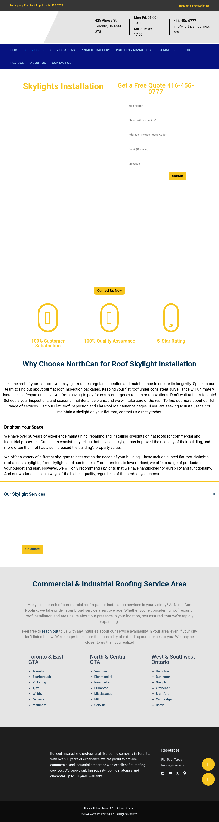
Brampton (101, 688)
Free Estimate (200, 5)
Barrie (160, 705)
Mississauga (103, 694)
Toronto (38, 671)
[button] (42, 50)
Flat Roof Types (171, 759)
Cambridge (164, 699)
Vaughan (100, 671)
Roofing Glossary (172, 765)
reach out (50, 631)
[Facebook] (163, 773)
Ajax (36, 688)
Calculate (32, 549)
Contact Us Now (109, 291)
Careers (130, 808)
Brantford (162, 694)
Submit (177, 176)
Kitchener (163, 688)
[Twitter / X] (177, 773)
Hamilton (162, 671)
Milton (98, 699)
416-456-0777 (54, 5)
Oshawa (38, 699)
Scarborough (42, 677)
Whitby (37, 694)
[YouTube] (170, 773)
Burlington (163, 677)
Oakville (99, 705)
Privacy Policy (92, 808)
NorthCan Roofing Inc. (102, 814)
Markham (39, 705)
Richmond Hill (104, 677)
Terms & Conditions (113, 808)
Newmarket (102, 682)
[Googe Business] (184, 773)
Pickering (39, 682)
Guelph (161, 682)
